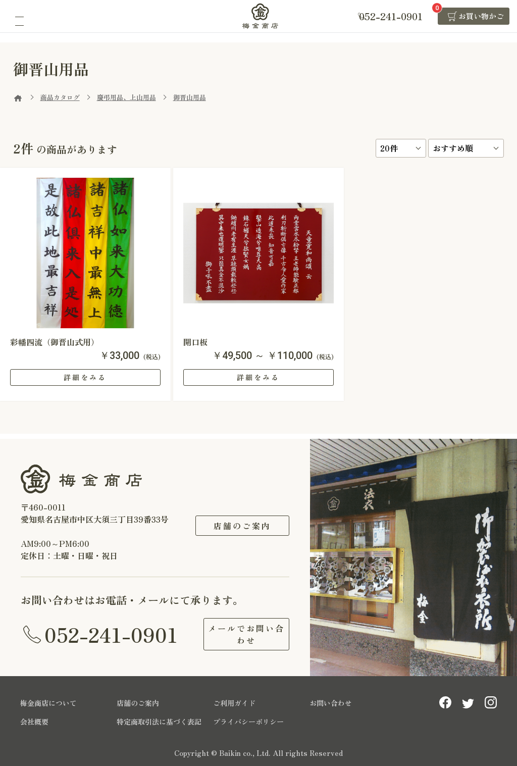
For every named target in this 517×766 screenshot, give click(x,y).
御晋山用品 (189, 97)
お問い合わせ (330, 703)
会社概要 (34, 722)
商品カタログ (60, 97)
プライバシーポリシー (248, 722)
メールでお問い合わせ (242, 634)
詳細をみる (85, 377)
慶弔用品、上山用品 (126, 97)
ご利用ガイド (234, 703)
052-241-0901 (111, 634)
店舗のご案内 (242, 526)
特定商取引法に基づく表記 (159, 722)
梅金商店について (48, 703)
